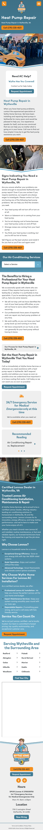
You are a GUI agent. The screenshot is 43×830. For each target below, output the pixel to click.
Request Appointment (21, 91)
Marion (25, 662)
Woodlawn (7, 672)
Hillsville (6, 667)
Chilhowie (26, 672)
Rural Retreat (27, 658)
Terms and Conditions (17, 826)
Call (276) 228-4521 (12, 27)
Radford (6, 653)
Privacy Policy (27, 826)
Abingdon (7, 658)
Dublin (24, 667)
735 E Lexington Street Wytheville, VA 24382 (21, 810)
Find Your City (21, 677)
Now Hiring (21, 817)
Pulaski (25, 653)
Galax (5, 662)
